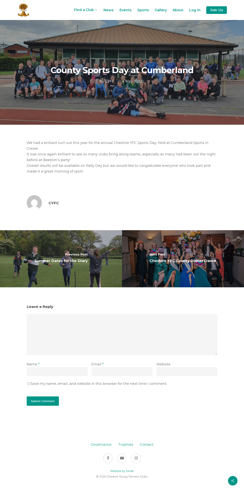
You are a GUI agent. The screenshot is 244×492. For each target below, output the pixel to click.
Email (98, 364)
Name (33, 364)
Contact (146, 444)
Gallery (161, 10)
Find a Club (85, 10)
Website (163, 364)
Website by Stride (122, 471)
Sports (143, 10)
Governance (101, 444)
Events (125, 10)
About (178, 10)
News (108, 10)
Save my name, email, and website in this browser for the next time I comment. (98, 384)
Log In (195, 10)
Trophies (125, 444)
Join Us (216, 10)
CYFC (109, 81)
